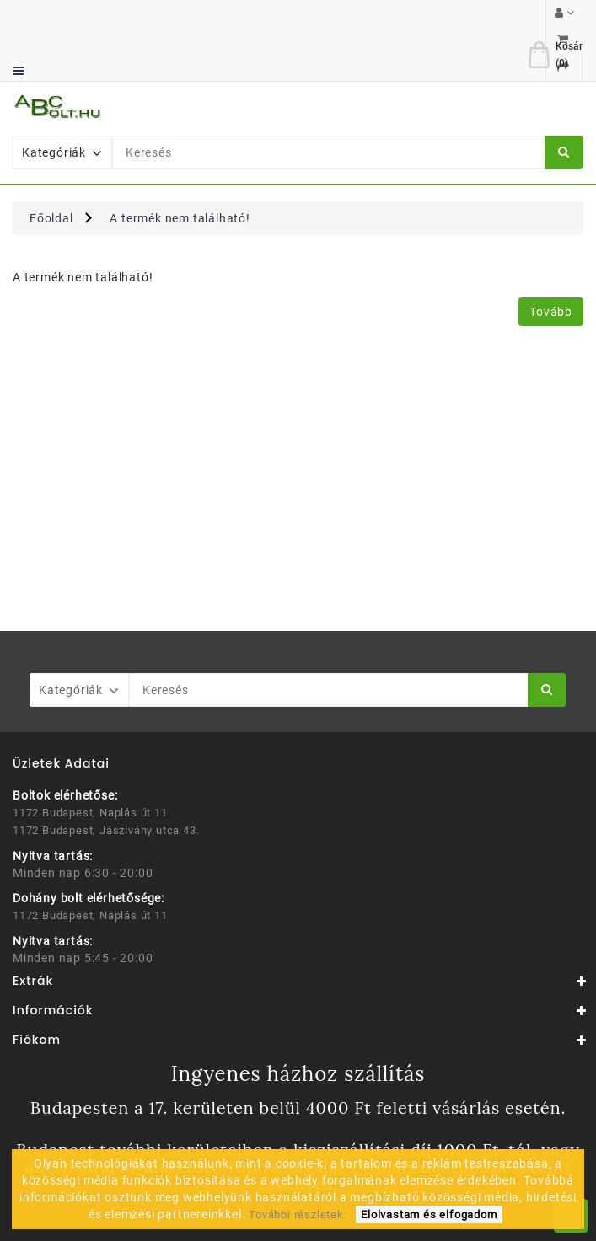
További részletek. (297, 1214)
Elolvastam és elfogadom (429, 1214)
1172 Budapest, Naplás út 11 (90, 758)
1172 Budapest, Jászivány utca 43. (106, 776)
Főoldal (51, 164)
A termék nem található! (180, 164)
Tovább (550, 258)
